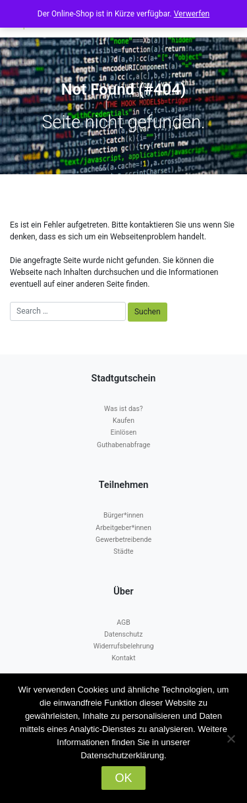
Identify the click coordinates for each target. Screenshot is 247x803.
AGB (123, 622)
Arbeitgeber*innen (123, 527)
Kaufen (123, 420)
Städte (123, 551)
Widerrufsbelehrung (124, 646)
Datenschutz (123, 634)
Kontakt (123, 658)
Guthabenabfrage (123, 445)
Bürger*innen (123, 515)
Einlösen (124, 432)
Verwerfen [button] (191, 13)
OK (123, 778)
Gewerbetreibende (123, 539)
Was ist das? (123, 408)
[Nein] (230, 738)
